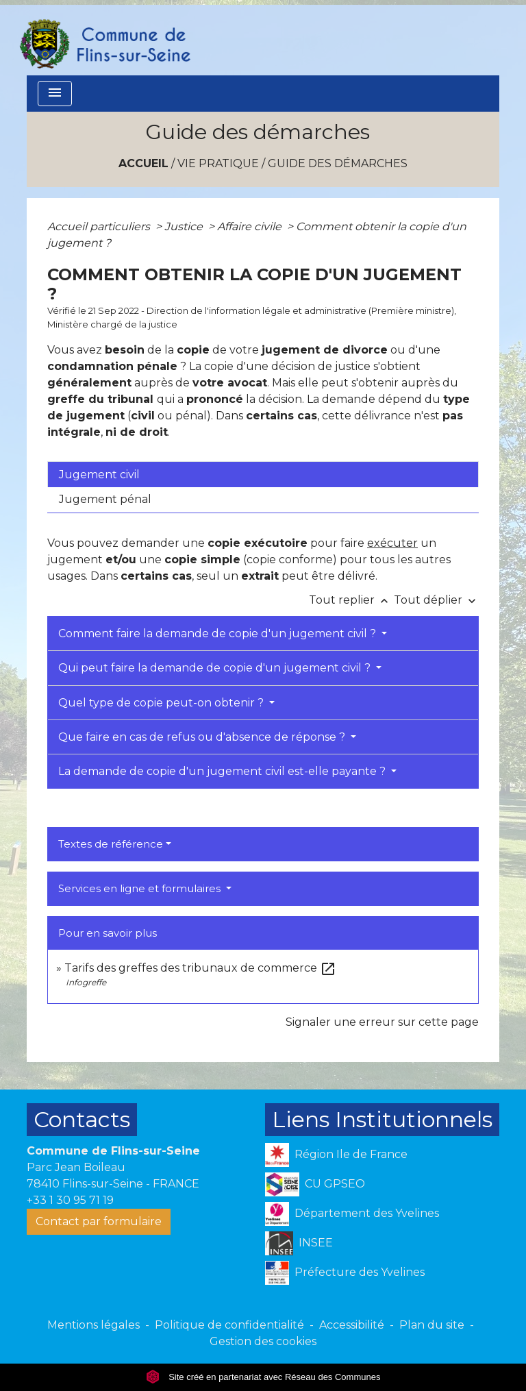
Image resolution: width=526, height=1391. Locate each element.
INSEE (299, 1243)
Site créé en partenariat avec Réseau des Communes (263, 1377)
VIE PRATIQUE (218, 163)
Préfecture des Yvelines (345, 1273)
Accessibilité (351, 1324)
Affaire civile (250, 226)
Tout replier (351, 599)
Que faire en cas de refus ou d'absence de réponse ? (203, 736)
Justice (184, 226)
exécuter (392, 543)
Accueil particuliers (100, 226)
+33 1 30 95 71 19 (70, 1200)
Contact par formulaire (99, 1221)
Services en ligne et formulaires (140, 888)
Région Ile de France (336, 1155)
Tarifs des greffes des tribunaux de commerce (200, 967)
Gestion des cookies (263, 1341)
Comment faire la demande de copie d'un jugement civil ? (218, 633)
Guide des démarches (338, 163)
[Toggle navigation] (55, 93)
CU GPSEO (315, 1184)
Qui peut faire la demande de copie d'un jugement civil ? (215, 667)
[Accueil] (104, 38)
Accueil (143, 163)
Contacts (82, 1119)
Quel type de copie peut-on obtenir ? (162, 702)
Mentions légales (93, 1324)
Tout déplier (436, 599)
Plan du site (431, 1324)
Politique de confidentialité (229, 1324)
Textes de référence (110, 843)
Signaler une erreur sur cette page (382, 1022)
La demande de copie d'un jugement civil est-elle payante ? (223, 771)
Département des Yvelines (352, 1214)
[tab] (263, 474)
